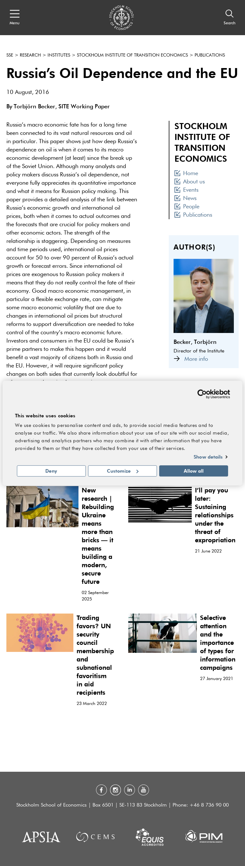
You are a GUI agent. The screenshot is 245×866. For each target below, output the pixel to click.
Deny (51, 471)
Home (186, 173)
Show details (208, 457)
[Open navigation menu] (14, 17)
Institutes (59, 55)
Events (186, 190)
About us (189, 182)
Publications (210, 55)
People (186, 207)
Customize (122, 471)
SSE (9, 55)
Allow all (194, 471)
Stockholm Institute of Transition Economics (132, 55)
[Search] (229, 17)
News (185, 198)
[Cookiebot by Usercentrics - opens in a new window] (202, 394)
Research (30, 55)
